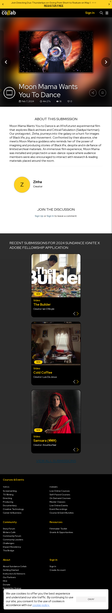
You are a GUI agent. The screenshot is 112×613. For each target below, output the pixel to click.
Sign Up (39, 215)
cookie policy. (41, 605)
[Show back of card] (76, 314)
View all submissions (56, 461)
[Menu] (107, 13)
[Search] (101, 13)
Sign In (50, 215)
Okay (91, 599)
